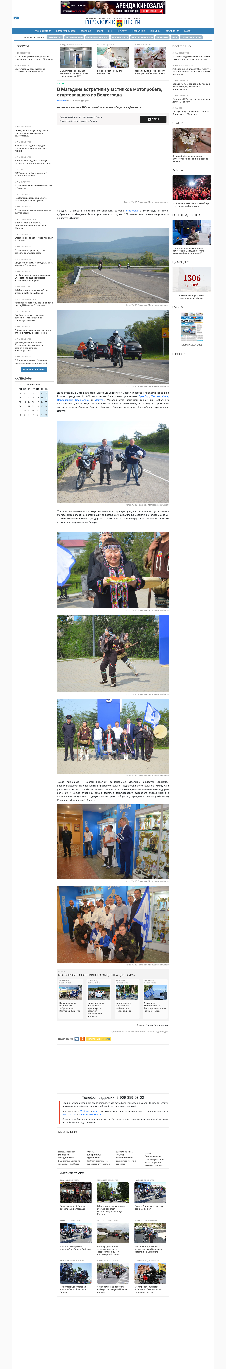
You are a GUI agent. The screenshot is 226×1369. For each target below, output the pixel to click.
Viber (95, 1111)
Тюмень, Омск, (160, 396)
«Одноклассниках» (91, 1114)
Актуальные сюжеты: (33, 37)
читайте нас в (98, 1039)
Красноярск (82, 400)
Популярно (181, 46)
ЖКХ (110, 31)
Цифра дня (180, 262)
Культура (122, 31)
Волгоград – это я (186, 215)
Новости (22, 46)
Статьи (177, 123)
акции (126, 1031)
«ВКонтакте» (69, 1114)
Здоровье (86, 31)
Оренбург (144, 396)
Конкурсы (155, 31)
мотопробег (138, 1031)
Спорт (99, 31)
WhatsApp (85, 1111)
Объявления (172, 31)
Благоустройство (66, 31)
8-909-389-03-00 (130, 1097)
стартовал (133, 210)
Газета (187, 31)
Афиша (177, 170)
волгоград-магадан (158, 1031)
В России (180, 354)
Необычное (138, 31)
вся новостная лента (34, 369)
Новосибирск (65, 400)
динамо (117, 1031)
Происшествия (43, 31)
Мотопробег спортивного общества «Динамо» (96, 975)
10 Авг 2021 (61, 101)
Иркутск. (100, 400)
